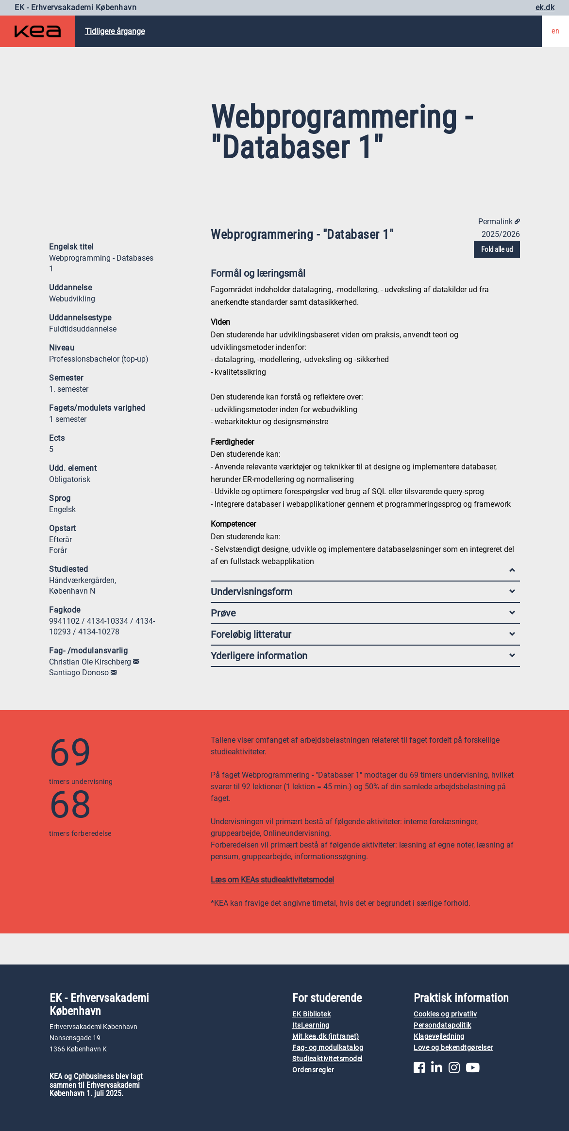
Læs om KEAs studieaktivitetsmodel (272, 879)
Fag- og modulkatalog (327, 1048)
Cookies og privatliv (445, 1014)
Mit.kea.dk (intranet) (325, 1036)
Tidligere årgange (115, 31)
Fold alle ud (497, 249)
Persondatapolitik (442, 1025)
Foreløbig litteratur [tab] (363, 634)
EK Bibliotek (311, 1014)
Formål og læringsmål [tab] (363, 275)
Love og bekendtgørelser (453, 1048)
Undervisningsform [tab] (363, 592)
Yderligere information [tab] (363, 656)
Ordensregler (313, 1070)
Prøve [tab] (363, 613)
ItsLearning (311, 1025)
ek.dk (545, 7)
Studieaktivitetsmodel (327, 1059)
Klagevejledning (439, 1036)
